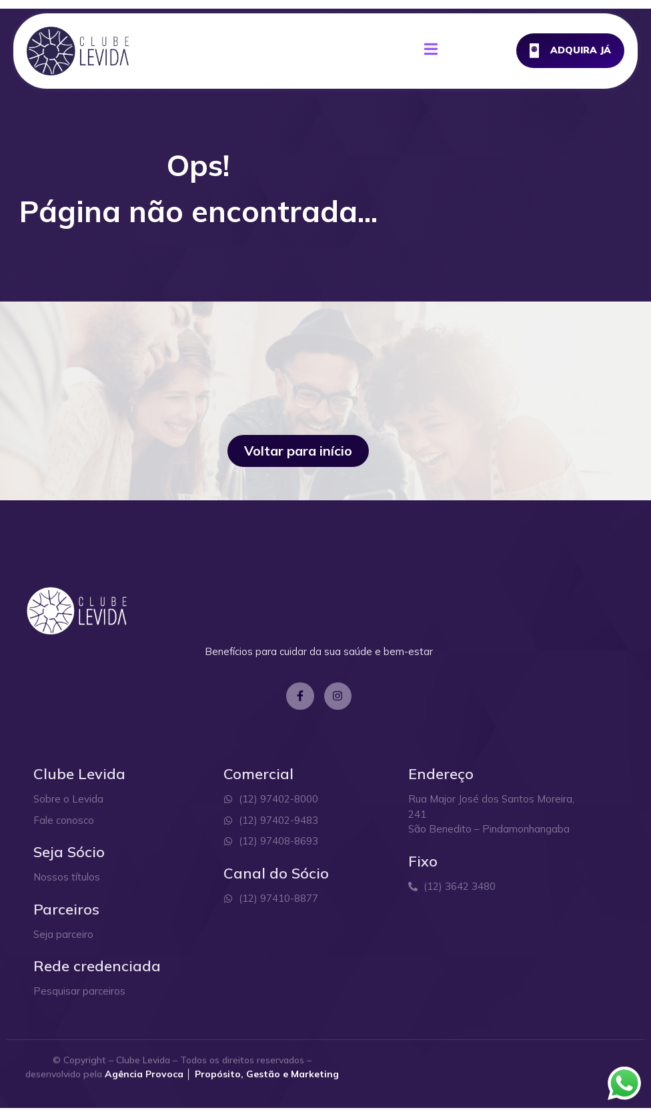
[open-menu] (431, 51)
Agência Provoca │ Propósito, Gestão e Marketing (222, 1076)
